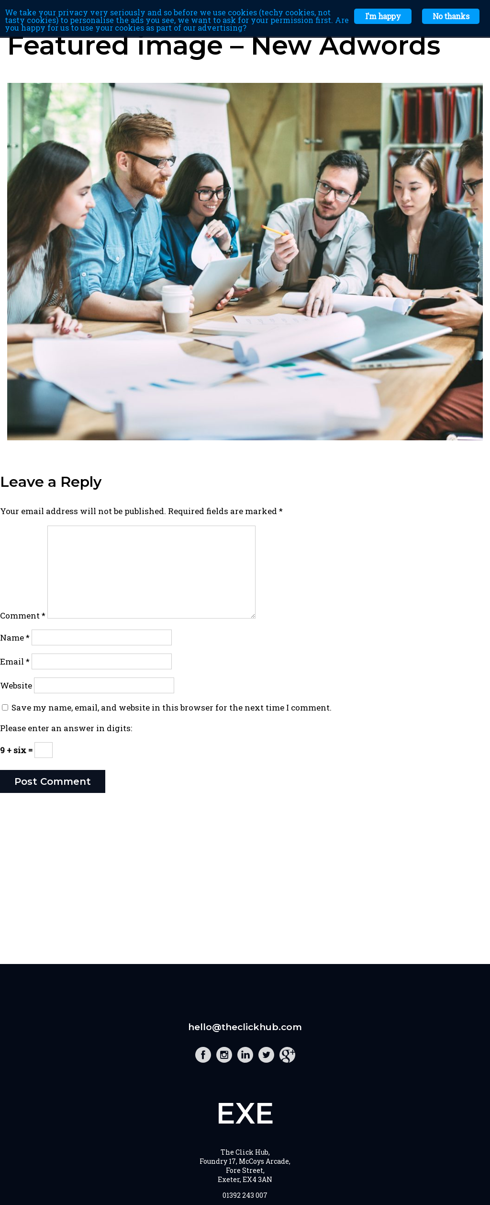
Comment (22, 615)
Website (16, 685)
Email (15, 661)
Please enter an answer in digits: (66, 728)
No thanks (451, 16)
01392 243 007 (245, 1195)
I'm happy (383, 16)
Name (15, 637)
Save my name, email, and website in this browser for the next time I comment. (171, 707)
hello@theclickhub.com (245, 1027)
